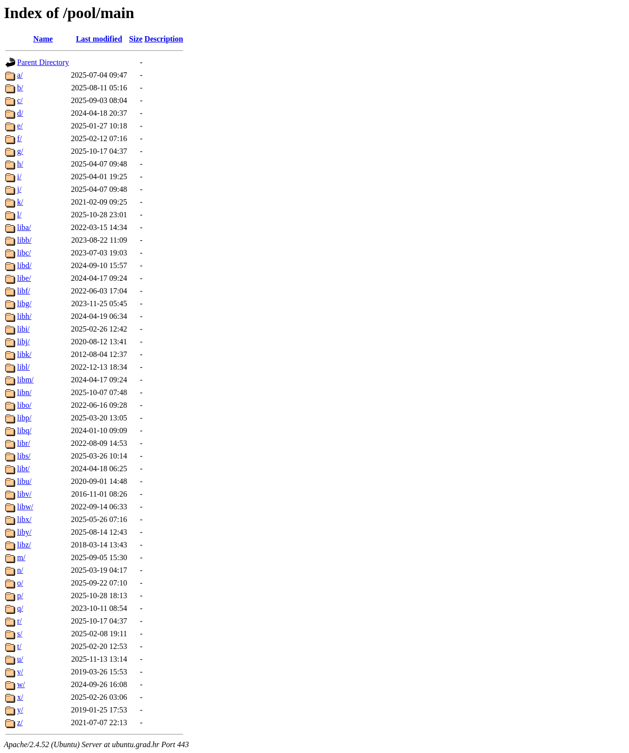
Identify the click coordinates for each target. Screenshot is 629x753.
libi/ (23, 329)
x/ (20, 697)
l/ (19, 214)
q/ (20, 608)
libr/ (23, 443)
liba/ (24, 227)
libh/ (24, 316)
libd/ (24, 265)
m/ (21, 557)
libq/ (24, 430)
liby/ (24, 532)
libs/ (24, 456)
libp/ (24, 418)
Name (43, 39)
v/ (20, 672)
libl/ (23, 367)
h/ (20, 164)
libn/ (24, 392)
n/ (20, 570)
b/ (20, 88)
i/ (19, 176)
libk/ (24, 354)
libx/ (24, 519)
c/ (20, 100)
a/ (20, 75)
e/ (20, 126)
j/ (19, 189)
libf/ (23, 291)
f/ (19, 138)
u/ (20, 659)
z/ (20, 722)
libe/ (24, 278)
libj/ (23, 341)
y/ (20, 710)
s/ (19, 633)
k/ (20, 202)
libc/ (24, 253)
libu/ (24, 481)
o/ (20, 583)
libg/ (24, 303)
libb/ (24, 240)
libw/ (25, 506)
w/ (21, 684)
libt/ (23, 468)
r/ (19, 621)
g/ (20, 151)
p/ (20, 595)
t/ (19, 646)
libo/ (24, 405)
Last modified (99, 39)
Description (164, 39)
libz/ (24, 545)
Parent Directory (43, 62)
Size (136, 39)
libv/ (24, 494)
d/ (20, 113)
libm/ (25, 380)
